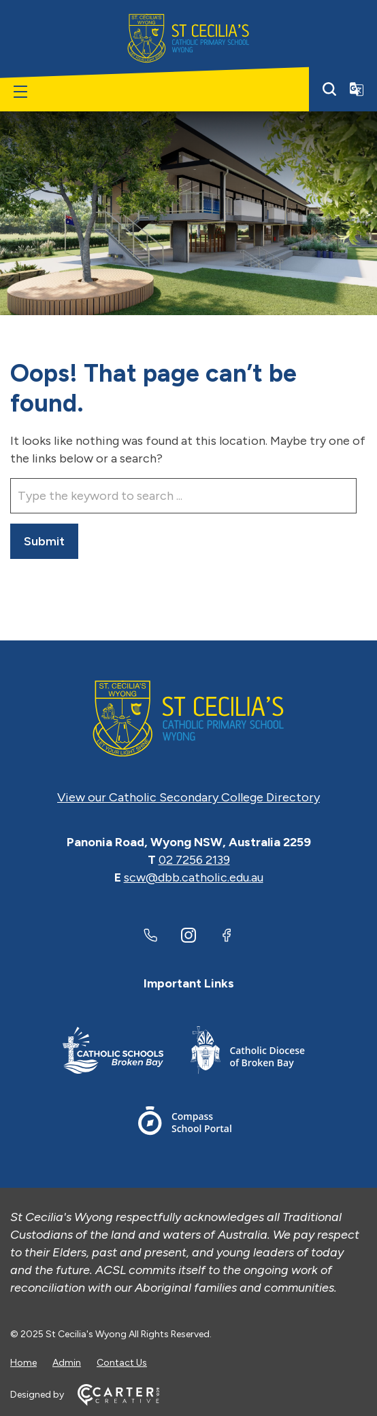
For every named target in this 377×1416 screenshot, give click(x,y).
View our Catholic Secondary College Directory (188, 797)
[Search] (329, 89)
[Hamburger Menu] (20, 92)
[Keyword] (183, 495)
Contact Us (122, 1362)
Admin (66, 1362)
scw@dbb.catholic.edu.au (193, 877)
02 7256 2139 (194, 859)
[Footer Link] (113, 1052)
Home (23, 1362)
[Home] (188, 718)
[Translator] (356, 89)
